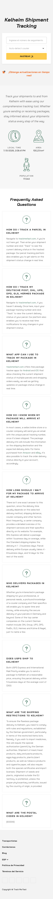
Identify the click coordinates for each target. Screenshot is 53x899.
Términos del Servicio (12, 871)
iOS (37, 370)
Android (27, 370)
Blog (4, 853)
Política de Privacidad (13, 865)
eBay (38, 452)
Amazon (27, 452)
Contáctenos (8, 847)
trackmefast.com (27, 238)
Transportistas (9, 841)
